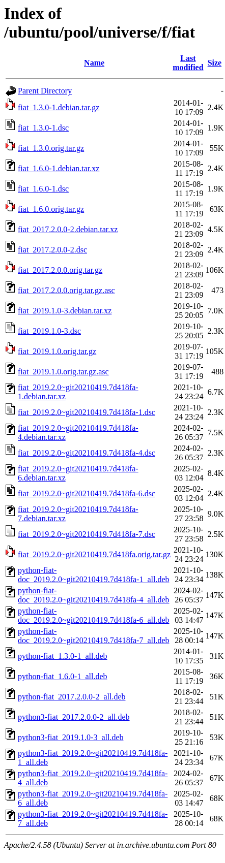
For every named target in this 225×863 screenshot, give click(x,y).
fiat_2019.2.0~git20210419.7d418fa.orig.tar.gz (94, 554)
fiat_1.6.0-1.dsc (43, 188)
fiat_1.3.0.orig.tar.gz (51, 148)
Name (94, 62)
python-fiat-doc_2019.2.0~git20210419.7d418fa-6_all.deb (94, 615)
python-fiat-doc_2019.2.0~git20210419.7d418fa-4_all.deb (94, 595)
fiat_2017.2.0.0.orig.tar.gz (60, 270)
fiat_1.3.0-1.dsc (43, 127)
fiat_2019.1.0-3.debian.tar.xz (64, 310)
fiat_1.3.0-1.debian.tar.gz (58, 107)
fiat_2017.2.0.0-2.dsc (52, 249)
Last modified (188, 63)
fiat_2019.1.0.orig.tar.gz (57, 351)
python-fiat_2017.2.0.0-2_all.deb (72, 696)
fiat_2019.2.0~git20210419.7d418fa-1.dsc (86, 412)
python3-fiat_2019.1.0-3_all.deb (71, 737)
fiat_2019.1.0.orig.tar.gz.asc (63, 371)
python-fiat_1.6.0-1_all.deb (62, 676)
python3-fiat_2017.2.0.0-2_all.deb (74, 717)
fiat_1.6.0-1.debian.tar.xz (58, 168)
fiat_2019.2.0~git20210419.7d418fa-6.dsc (86, 493)
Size (215, 62)
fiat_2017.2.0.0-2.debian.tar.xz (68, 229)
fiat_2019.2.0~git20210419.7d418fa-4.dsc (86, 453)
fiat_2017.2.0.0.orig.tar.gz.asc (66, 290)
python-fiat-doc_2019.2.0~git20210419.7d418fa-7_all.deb (94, 636)
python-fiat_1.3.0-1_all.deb (62, 656)
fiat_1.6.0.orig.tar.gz (51, 209)
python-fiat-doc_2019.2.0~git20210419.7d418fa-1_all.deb (94, 575)
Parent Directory (45, 90)
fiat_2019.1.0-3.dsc (49, 331)
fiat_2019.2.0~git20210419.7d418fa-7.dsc (86, 534)
